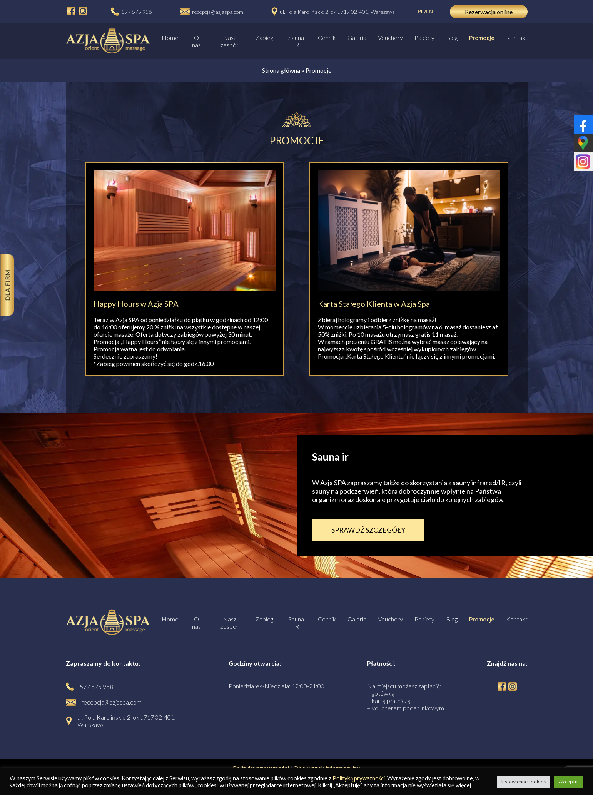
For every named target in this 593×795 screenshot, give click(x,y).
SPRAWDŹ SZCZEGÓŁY (368, 530)
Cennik (327, 37)
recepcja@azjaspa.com (217, 11)
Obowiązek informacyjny (326, 768)
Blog (452, 37)
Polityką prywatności (358, 778)
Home (170, 37)
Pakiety (424, 37)
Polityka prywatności (261, 768)
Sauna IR (296, 41)
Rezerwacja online (489, 11)
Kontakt (517, 37)
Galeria (356, 37)
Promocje (481, 37)
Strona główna (281, 70)
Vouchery (390, 37)
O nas (196, 41)
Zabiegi (265, 37)
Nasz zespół (229, 41)
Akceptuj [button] (569, 781)
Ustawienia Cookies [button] (523, 781)
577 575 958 (137, 11)
